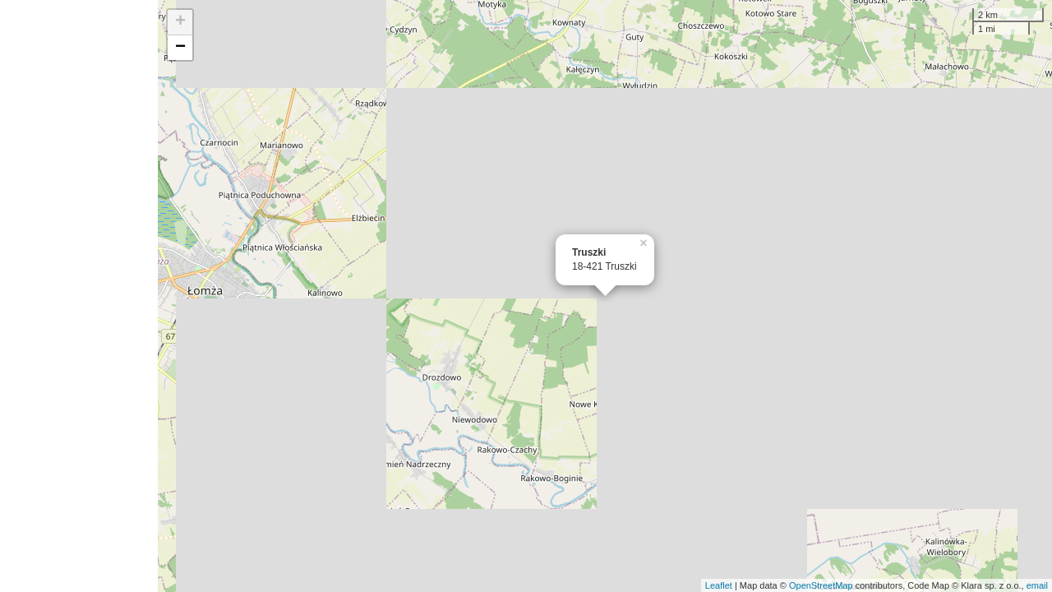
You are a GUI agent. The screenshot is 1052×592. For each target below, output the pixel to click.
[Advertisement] (79, 296)
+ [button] (180, 22)
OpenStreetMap (821, 585)
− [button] (180, 47)
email (1037, 585)
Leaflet (718, 585)
